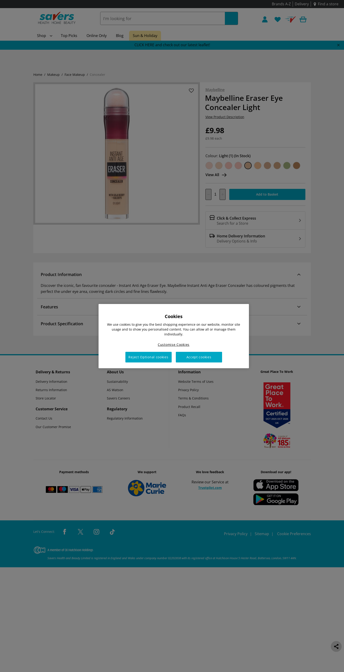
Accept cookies (198, 357)
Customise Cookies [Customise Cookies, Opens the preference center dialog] (173, 344)
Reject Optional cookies (148, 357)
